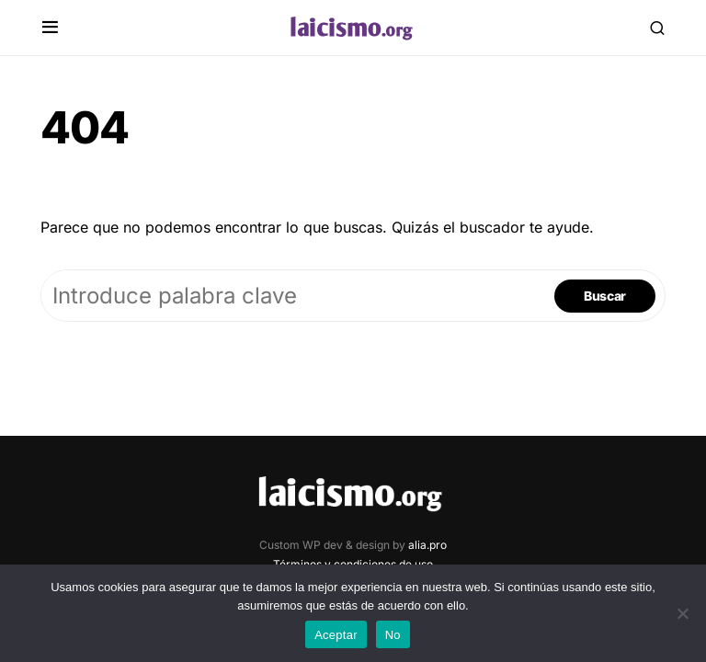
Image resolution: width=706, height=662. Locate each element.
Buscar (605, 295)
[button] (50, 27)
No (393, 635)
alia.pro (427, 545)
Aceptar (336, 635)
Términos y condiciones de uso (353, 564)
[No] (683, 613)
